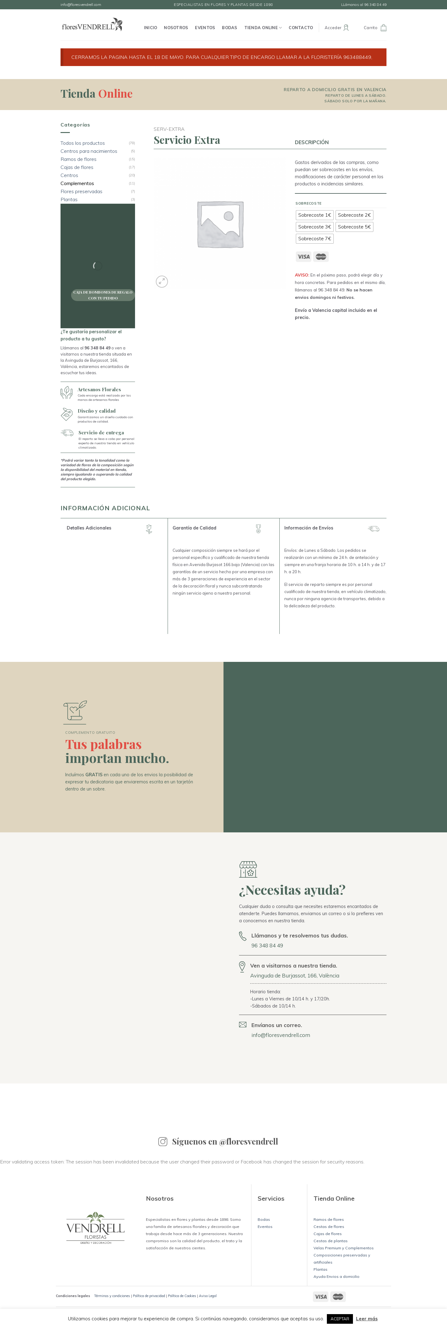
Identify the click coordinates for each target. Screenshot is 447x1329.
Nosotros (176, 27)
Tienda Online (263, 28)
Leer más (367, 1319)
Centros (69, 175)
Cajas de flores (77, 167)
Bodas (229, 27)
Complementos (77, 183)
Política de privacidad (149, 1296)
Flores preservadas (81, 191)
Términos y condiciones (112, 1296)
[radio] (314, 215)
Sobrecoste (309, 203)
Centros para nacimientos (89, 151)
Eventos (205, 27)
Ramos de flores (79, 159)
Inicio (150, 27)
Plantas (69, 199)
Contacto (301, 27)
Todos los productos (83, 143)
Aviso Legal (208, 1296)
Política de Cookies (182, 1296)
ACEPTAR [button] (340, 1318)
